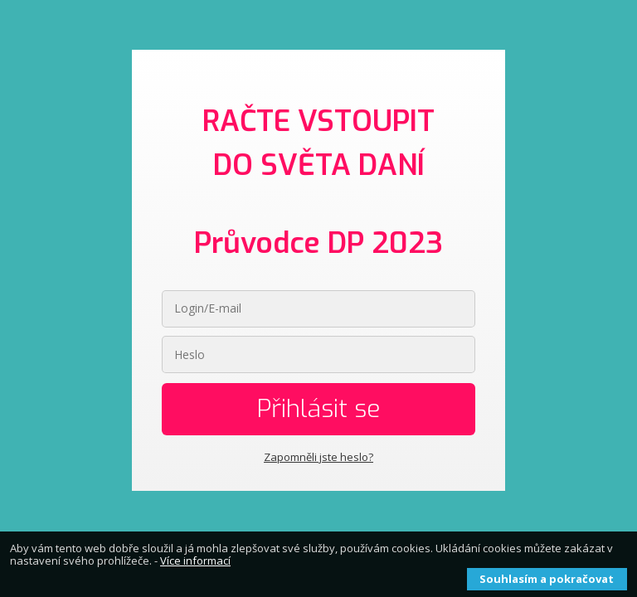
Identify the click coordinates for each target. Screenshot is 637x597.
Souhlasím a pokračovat (546, 578)
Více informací (195, 560)
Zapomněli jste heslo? (318, 456)
